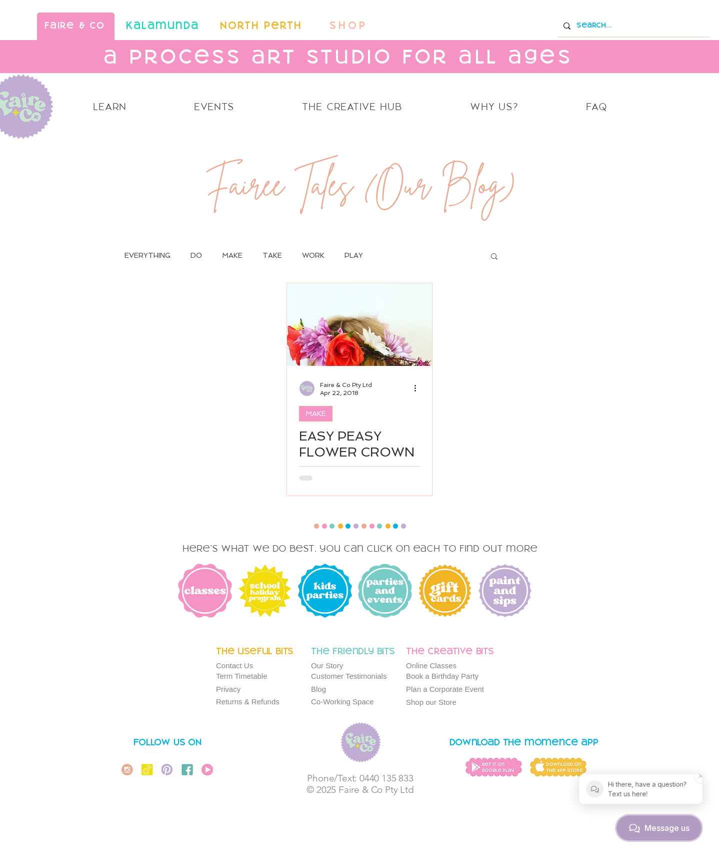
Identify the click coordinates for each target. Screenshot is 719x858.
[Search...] (632, 26)
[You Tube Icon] (207, 769)
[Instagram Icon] (127, 769)
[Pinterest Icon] (167, 769)
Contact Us (234, 665)
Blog (318, 689)
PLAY (353, 255)
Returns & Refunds (248, 701)
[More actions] (418, 388)
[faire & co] (75, 26)
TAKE (272, 255)
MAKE (232, 255)
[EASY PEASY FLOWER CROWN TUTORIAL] (359, 324)
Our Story (327, 665)
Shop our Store (431, 702)
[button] (494, 257)
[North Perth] (262, 26)
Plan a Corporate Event (445, 689)
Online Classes (431, 665)
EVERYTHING (147, 255)
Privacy (228, 689)
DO (196, 255)
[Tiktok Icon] (147, 769)
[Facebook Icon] (187, 769)
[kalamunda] (163, 26)
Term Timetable (242, 676)
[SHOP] (349, 26)
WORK (313, 255)
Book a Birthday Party (442, 676)
